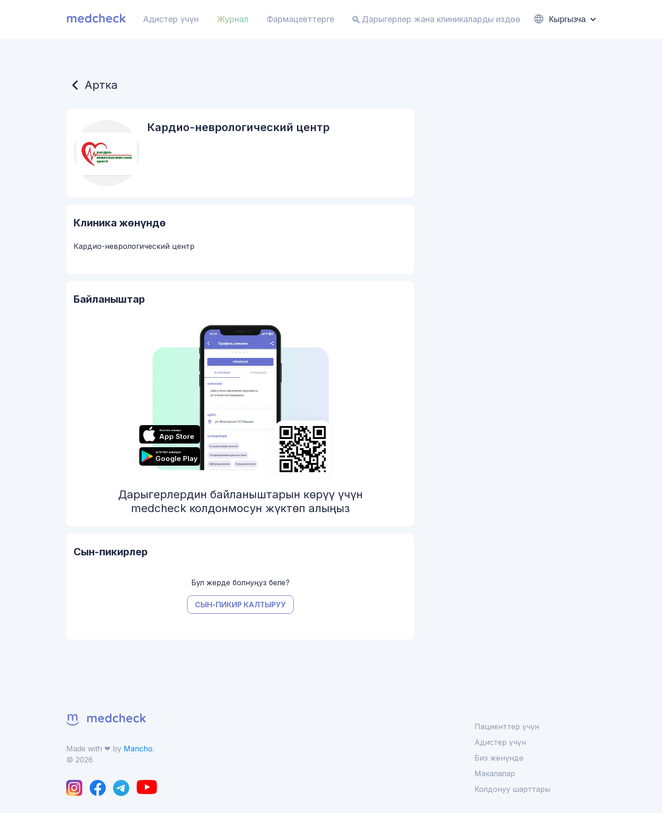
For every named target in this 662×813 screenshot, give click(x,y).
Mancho (138, 748)
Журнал (232, 19)
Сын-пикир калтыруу (240, 604)
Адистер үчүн (171, 19)
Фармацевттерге (300, 19)
